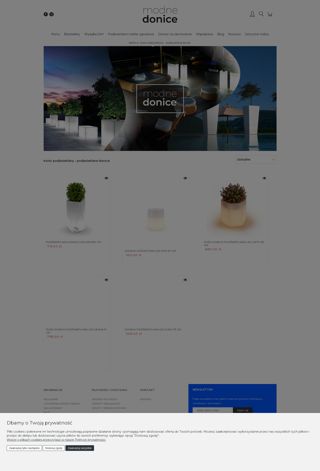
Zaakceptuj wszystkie (79, 448)
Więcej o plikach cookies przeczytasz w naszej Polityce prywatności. (56, 440)
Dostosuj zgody (53, 448)
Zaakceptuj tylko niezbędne (24, 448)
